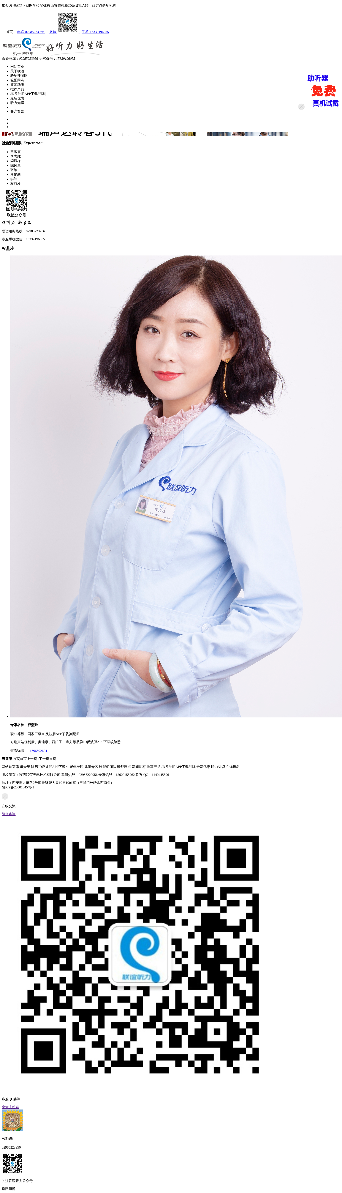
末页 (52, 759)
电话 (29, 32)
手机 (94, 32)
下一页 (44, 759)
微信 (62, 32)
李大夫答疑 (10, 1107)
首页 (23, 759)
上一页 (32, 759)
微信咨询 (9, 814)
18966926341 (37, 751)
